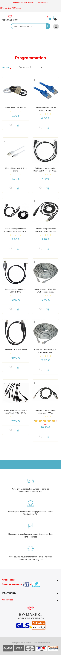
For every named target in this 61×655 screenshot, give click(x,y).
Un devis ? (18, 8)
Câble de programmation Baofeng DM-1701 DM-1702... (45, 170)
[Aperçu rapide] (10, 124)
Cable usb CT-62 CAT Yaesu (16, 350)
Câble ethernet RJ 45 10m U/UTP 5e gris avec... (45, 290)
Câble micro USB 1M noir (15, 107)
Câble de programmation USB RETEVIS (15, 290)
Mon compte (43, 3)
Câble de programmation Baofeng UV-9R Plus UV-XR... (45, 231)
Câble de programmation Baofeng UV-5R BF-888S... (15, 231)
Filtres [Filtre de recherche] (7, 67)
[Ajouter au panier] (18, 124)
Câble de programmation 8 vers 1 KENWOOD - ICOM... (15, 412)
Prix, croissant (30, 67)
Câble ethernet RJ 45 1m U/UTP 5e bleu (45, 108)
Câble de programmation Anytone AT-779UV (45, 411)
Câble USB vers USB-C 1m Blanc (15, 169)
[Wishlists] (48, 18)
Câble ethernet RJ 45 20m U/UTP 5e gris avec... (45, 352)
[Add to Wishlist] (4, 79)
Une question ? (7, 8)
